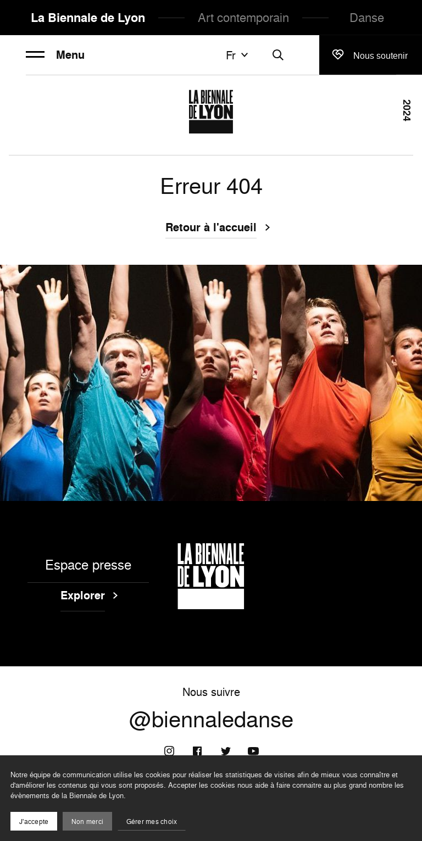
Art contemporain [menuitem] (243, 17)
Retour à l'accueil (211, 228)
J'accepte (33, 821)
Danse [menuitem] (366, 17)
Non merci (87, 821)
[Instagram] (169, 751)
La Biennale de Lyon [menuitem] (88, 17)
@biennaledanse (211, 719)
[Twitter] (225, 751)
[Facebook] (197, 751)
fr (238, 55)
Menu (55, 54)
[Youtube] (253, 751)
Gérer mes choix (151, 821)
